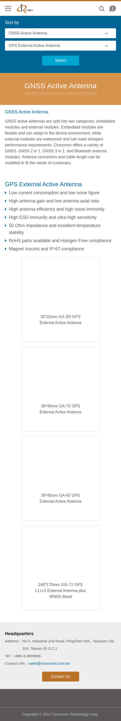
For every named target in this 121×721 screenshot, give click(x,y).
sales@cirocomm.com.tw (49, 663)
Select (60, 60)
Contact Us (60, 676)
